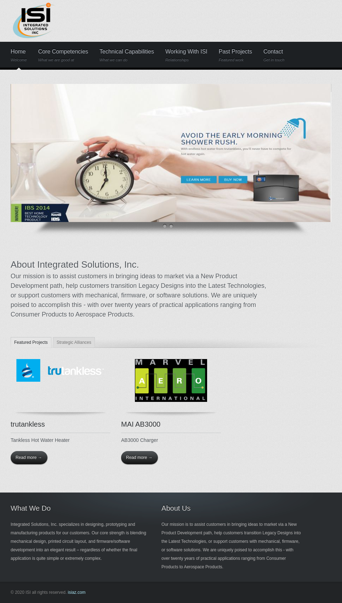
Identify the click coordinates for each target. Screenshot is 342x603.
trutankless (28, 424)
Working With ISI (186, 55)
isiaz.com (77, 592)
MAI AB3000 (140, 424)
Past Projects (235, 55)
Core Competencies (63, 55)
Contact (273, 55)
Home (19, 55)
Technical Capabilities (126, 55)
